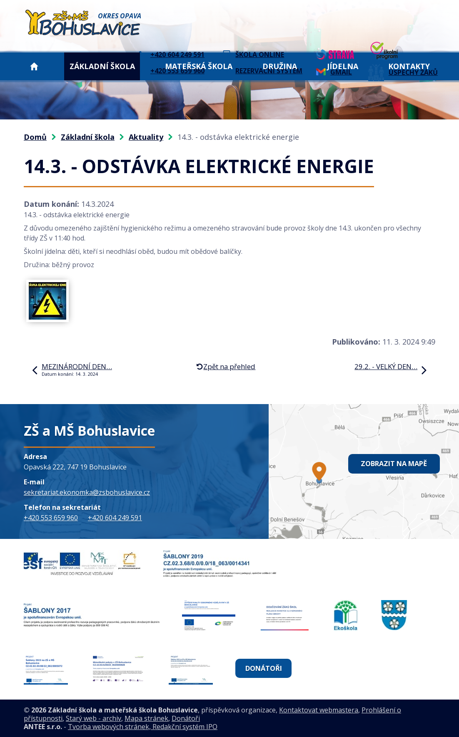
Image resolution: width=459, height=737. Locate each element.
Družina (279, 66)
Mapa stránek (146, 718)
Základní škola (102, 66)
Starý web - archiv (93, 718)
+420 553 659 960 (51, 517)
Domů (34, 66)
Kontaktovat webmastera (318, 710)
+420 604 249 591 (115, 517)
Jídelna (342, 66)
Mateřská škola (198, 66)
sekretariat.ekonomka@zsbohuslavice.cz (87, 492)
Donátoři (264, 668)
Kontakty (409, 66)
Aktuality (146, 137)
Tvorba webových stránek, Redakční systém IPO (142, 726)
